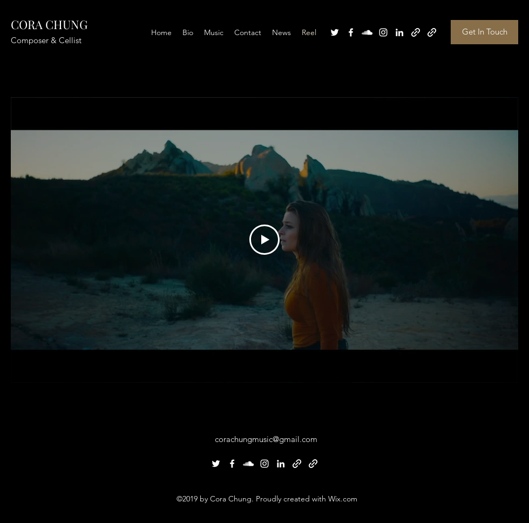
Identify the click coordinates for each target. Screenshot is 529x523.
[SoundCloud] (367, 32)
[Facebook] (350, 32)
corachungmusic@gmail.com (266, 439)
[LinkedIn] (399, 32)
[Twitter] (334, 32)
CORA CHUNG (49, 24)
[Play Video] (264, 240)
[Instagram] (383, 32)
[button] (484, 32)
